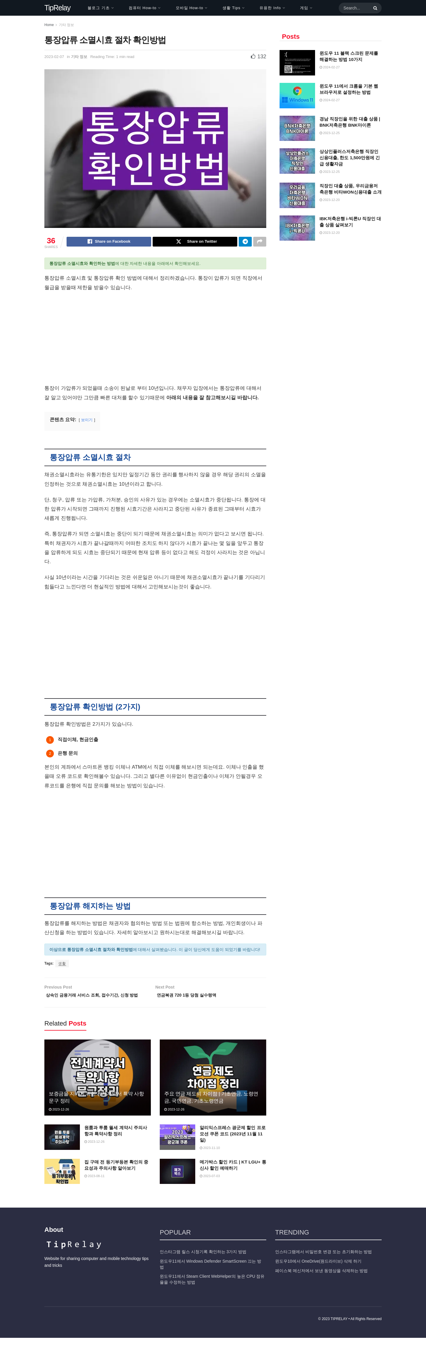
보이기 (87, 421)
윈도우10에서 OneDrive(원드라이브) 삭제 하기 (318, 1270)
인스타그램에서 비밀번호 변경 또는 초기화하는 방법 (323, 1261)
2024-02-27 (330, 67)
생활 (62, 964)
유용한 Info (270, 8)
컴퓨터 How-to (142, 8)
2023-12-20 (330, 200)
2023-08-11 (94, 1185)
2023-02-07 (54, 56)
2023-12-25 (330, 133)
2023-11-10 (210, 1157)
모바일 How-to (190, 8)
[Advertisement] (155, 340)
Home (49, 25)
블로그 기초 (99, 8)
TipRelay (57, 8)
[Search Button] (374, 8)
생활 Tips (231, 8)
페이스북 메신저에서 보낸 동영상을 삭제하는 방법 (321, 1279)
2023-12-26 (59, 1118)
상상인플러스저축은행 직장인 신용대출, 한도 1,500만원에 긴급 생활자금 (350, 157)
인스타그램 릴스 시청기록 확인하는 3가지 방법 (203, 1261)
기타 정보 (66, 25)
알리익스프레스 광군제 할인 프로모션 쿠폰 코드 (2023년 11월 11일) (233, 1143)
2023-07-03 (210, 1185)
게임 (304, 8)
